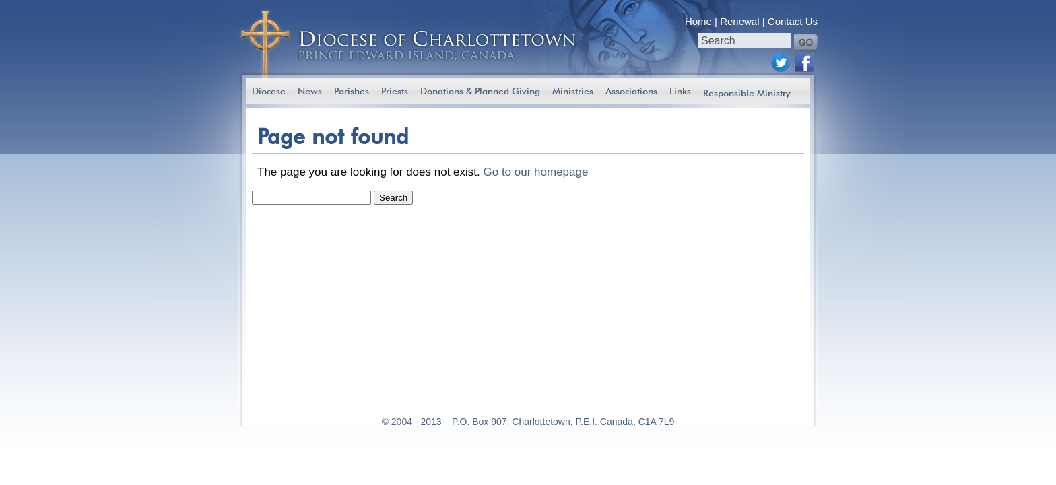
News (310, 91)
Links (680, 91)
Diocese (269, 91)
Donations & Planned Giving (480, 91)
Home (698, 21)
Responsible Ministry (747, 93)
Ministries (572, 91)
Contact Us (793, 21)
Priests (394, 91)
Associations (631, 91)
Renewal (739, 21)
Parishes (351, 91)
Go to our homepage (535, 172)
